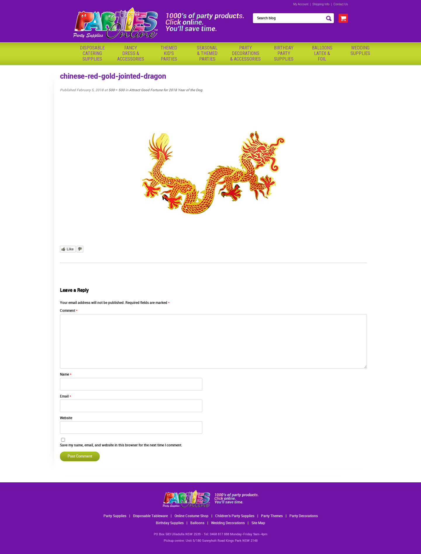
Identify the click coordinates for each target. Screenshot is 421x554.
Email (65, 396)
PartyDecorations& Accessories (245, 53)
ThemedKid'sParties (169, 53)
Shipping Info (320, 4)
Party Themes (272, 516)
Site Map (258, 523)
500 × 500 (116, 90)
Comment (68, 311)
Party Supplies (114, 516)
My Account (300, 4)
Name (65, 374)
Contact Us (341, 4)
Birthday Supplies (170, 523)
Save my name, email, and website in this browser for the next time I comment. (121, 445)
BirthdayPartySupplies (284, 53)
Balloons (197, 523)
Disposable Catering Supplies (92, 53)
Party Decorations (303, 516)
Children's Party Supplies (234, 516)
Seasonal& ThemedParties (207, 53)
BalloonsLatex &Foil (322, 53)
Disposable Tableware (150, 516)
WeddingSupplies (360, 50)
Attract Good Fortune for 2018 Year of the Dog (165, 90)
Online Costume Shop (191, 516)
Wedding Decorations (228, 523)
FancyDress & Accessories (130, 53)
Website (66, 418)
